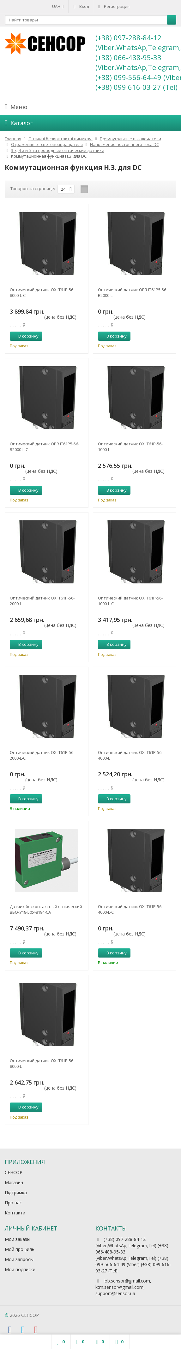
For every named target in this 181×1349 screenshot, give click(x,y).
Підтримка (16, 1193)
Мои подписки (20, 1269)
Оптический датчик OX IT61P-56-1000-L (130, 446)
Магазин (14, 1182)
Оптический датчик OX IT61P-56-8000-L (42, 1063)
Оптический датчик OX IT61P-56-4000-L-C (130, 909)
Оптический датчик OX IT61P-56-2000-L (42, 600)
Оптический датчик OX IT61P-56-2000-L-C (42, 755)
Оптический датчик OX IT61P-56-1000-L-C (130, 600)
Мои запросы (19, 1259)
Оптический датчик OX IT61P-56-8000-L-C (42, 292)
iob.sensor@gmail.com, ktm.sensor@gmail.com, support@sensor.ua (123, 1287)
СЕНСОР (13, 1172)
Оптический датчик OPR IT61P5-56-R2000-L (132, 292)
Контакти (15, 1213)
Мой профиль (19, 1249)
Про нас (13, 1203)
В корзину (25, 336)
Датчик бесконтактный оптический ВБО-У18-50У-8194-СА (46, 909)
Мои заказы (17, 1239)
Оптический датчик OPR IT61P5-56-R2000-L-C (44, 446)
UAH (58, 6)
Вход (80, 6)
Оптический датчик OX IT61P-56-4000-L (130, 755)
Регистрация (113, 6)
